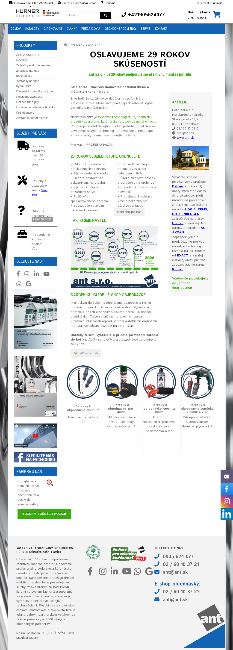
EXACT (182, 255)
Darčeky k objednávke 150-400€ (121, 409)
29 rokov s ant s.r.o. (86, 45)
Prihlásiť (217, 3)
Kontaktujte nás (129, 212)
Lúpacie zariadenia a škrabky (35, 107)
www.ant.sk (185, 137)
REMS (202, 209)
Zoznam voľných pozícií (44, 514)
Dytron (177, 186)
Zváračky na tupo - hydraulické (28, 83)
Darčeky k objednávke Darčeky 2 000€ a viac (197, 409)
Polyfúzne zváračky (29, 96)
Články (72, 28)
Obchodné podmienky (120, 28)
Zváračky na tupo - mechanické (28, 73)
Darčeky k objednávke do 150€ (83, 408)
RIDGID (190, 209)
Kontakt (161, 28)
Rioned (177, 269)
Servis (145, 28)
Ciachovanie (53, 28)
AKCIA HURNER (27, 54)
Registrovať (202, 3)
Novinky (21, 60)
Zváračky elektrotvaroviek (33, 65)
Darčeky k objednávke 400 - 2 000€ (159, 409)
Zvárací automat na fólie (32, 118)
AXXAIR (178, 232)
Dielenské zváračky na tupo (34, 91)
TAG (202, 228)
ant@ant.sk (175, 572)
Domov (16, 28)
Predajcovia (90, 28)
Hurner (177, 223)
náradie (21, 573)
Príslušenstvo (25, 112)
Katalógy (32, 28)
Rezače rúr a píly (27, 102)
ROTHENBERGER (185, 214)
